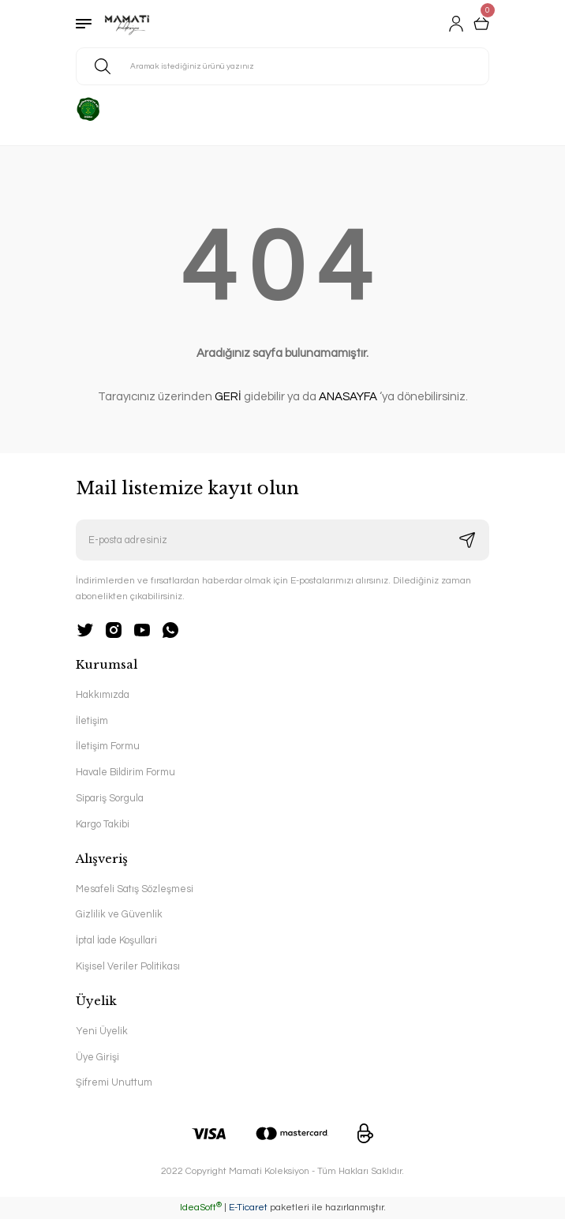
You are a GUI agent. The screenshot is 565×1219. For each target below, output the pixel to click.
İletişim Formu (108, 746)
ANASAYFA (348, 397)
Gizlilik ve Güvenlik (119, 915)
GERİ (228, 397)
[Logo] (127, 23)
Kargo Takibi (102, 825)
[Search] (282, 66)
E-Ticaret (248, 1207)
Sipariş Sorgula (110, 798)
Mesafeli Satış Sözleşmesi (134, 889)
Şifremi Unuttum (114, 1083)
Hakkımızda (102, 695)
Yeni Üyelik (102, 1031)
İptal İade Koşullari (116, 941)
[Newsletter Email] (282, 540)
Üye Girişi (97, 1057)
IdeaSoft (201, 1207)
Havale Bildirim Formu (125, 772)
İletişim (92, 721)
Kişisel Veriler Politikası (128, 967)
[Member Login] (456, 24)
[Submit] (467, 540)
